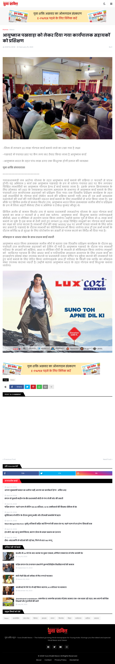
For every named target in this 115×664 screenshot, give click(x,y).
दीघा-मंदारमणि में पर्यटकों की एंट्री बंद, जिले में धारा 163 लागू (28, 540)
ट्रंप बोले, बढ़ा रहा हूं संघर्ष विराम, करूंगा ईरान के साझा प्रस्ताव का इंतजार (33, 532)
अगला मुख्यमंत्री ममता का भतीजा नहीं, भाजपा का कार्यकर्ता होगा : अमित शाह (35, 490)
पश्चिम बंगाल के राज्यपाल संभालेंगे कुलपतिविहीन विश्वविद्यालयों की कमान (45, 564)
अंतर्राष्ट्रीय (16, 618)
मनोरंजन (78, 618)
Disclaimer (74, 660)
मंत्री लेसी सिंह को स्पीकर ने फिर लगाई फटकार (34, 576)
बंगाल (52, 618)
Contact (48, 660)
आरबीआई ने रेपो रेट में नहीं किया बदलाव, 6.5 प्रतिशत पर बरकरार (41, 587)
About (38, 660)
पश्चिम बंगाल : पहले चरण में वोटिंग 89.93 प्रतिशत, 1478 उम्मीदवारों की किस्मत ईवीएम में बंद (41, 507)
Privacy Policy (60, 660)
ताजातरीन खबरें (11, 481)
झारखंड (44, 618)
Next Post (107, 459)
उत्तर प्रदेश (26, 618)
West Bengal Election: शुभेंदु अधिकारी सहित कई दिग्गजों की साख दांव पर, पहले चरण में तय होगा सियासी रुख (48, 524)
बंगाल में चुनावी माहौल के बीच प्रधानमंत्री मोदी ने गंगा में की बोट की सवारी (34, 498)
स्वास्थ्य (96, 618)
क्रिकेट (35, 618)
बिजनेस (61, 618)
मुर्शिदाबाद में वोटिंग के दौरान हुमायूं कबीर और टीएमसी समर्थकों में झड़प (33, 515)
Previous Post (10, 459)
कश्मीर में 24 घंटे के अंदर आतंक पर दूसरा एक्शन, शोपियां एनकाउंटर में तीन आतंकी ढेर (49, 553)
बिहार (69, 618)
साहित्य (87, 618)
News (12, 29)
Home (5, 29)
